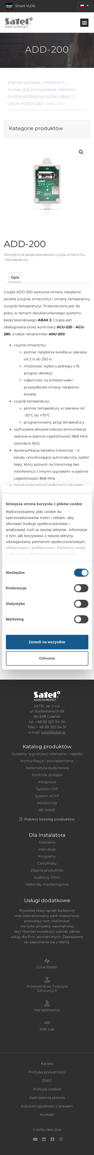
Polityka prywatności (47, 1072)
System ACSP (47, 796)
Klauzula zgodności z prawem (47, 1106)
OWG (47, 1080)
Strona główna (24, 82)
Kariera (47, 1063)
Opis (15, 277)
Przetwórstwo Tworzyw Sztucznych (47, 988)
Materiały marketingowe (47, 884)
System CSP (47, 789)
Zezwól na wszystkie (47, 642)
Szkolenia (47, 842)
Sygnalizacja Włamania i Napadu (41, 89)
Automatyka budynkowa (47, 768)
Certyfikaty (47, 863)
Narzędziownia (47, 1010)
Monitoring (47, 803)
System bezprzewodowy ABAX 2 (40, 96)
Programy (47, 856)
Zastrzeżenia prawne (47, 1097)
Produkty (54, 82)
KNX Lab (47, 1029)
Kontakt (47, 1114)
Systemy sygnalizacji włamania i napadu (47, 754)
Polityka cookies (47, 1089)
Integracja (47, 782)
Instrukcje (47, 849)
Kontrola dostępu (47, 775)
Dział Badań (47, 967)
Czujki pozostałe (25, 103)
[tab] (15, 277)
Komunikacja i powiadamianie (47, 761)
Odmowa (47, 658)
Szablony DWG (47, 877)
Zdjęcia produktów (47, 870)
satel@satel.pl (53, 732)
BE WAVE (47, 810)
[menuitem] (84, 6)
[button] (84, 22)
